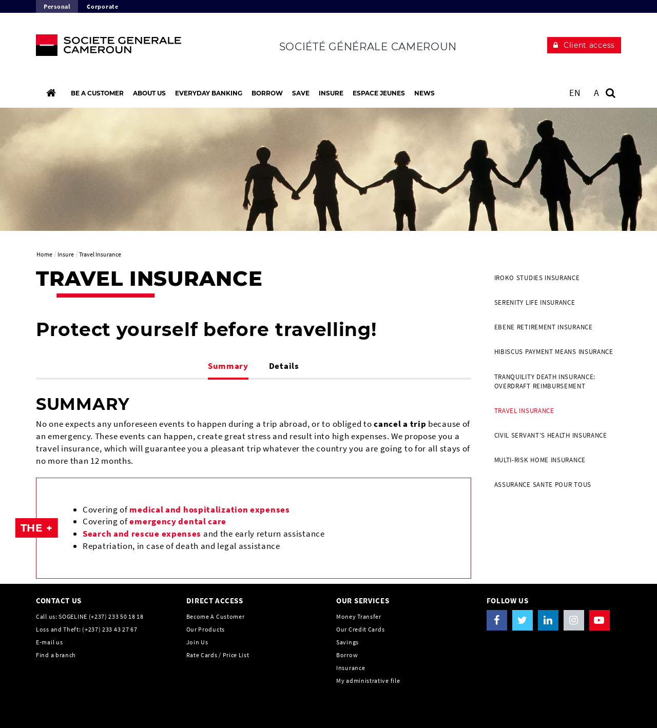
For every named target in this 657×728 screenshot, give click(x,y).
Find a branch (56, 655)
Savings (347, 642)
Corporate (102, 6)
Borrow (347, 655)
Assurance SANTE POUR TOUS (543, 484)
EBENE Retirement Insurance (543, 327)
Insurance (350, 668)
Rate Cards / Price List (217, 655)
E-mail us (49, 642)
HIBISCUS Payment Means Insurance (553, 351)
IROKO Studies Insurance (537, 277)
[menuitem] (554, 278)
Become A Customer (215, 616)
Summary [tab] (228, 365)
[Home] (51, 93)
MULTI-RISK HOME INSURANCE (540, 460)
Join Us (197, 642)
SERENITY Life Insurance (534, 302)
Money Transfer (358, 616)
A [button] (597, 93)
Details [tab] (284, 365)
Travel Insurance (524, 410)
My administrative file (368, 680)
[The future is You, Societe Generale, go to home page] (103, 47)
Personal (57, 6)
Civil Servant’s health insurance (550, 435)
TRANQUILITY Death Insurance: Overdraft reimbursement (545, 381)
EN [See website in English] (575, 93)
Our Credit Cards (360, 629)
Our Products (205, 629)
